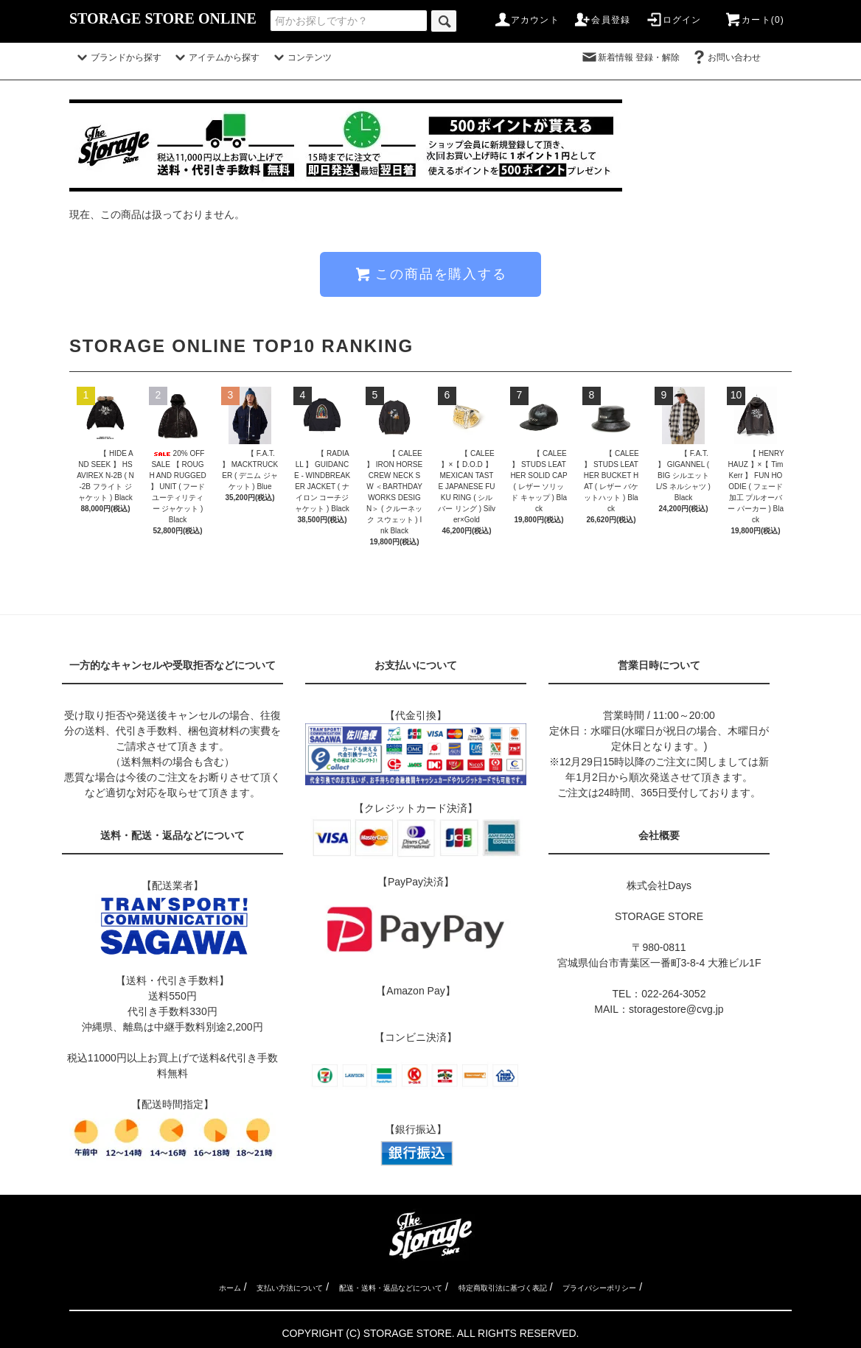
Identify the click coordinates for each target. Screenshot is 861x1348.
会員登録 (602, 20)
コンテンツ (301, 57)
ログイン (673, 20)
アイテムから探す (215, 57)
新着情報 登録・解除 (630, 57)
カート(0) (754, 20)
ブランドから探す (117, 57)
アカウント (526, 20)
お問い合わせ (734, 57)
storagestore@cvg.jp (676, 1009)
